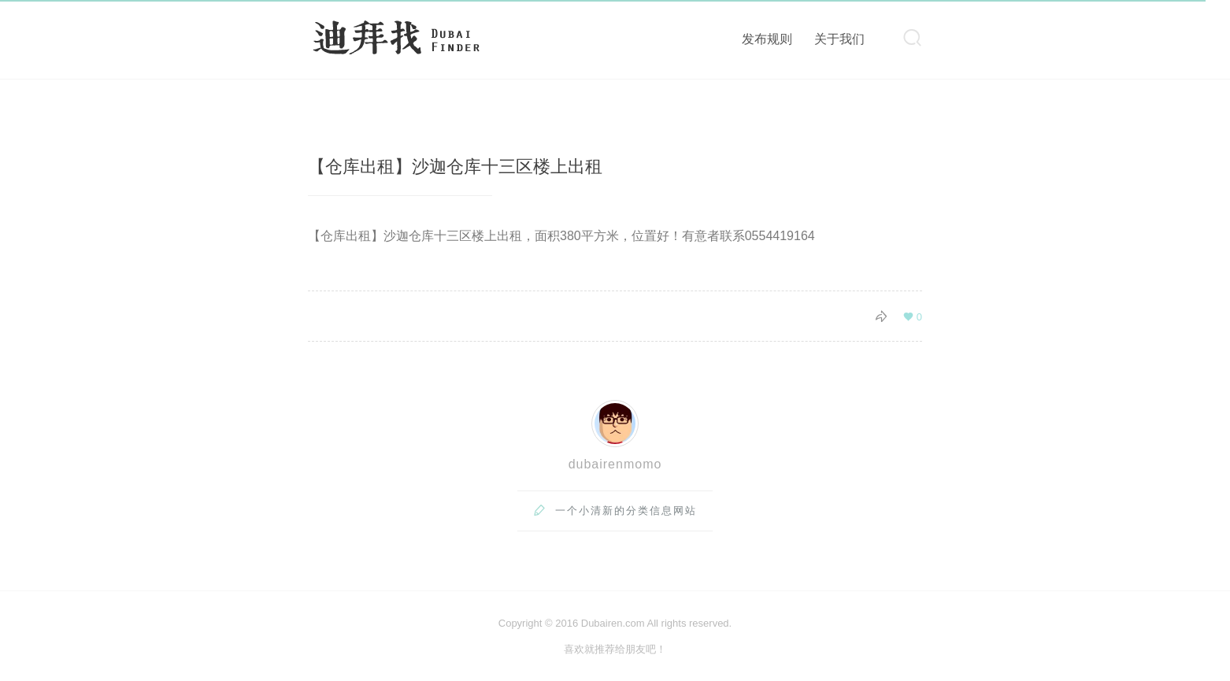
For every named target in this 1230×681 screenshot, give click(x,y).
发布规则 (767, 39)
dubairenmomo (615, 464)
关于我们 (839, 39)
